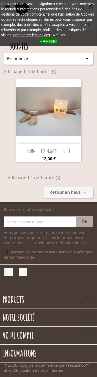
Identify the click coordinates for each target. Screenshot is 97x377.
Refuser (59, 35)
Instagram (23, 272)
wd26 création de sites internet (35, 370)
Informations (19, 353)
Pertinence (48, 58)
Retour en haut (68, 193)
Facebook (8, 272)
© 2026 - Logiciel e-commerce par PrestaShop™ (46, 365)
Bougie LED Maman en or (49, 151)
